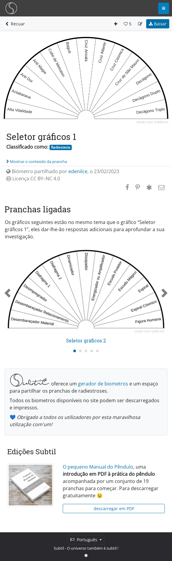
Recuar (15, 24)
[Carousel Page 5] (97, 351)
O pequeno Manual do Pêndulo (98, 467)
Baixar (158, 24)
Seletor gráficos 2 (86, 340)
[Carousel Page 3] (86, 351)
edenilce (77, 171)
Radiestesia (60, 147)
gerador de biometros (103, 383)
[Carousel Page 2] (80, 351)
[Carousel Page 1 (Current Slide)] (74, 351)
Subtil (59, 548)
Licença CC (33, 178)
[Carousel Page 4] (91, 351)
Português (84, 539)
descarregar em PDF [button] (114, 508)
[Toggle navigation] (163, 8)
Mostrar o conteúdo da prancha (36, 161)
